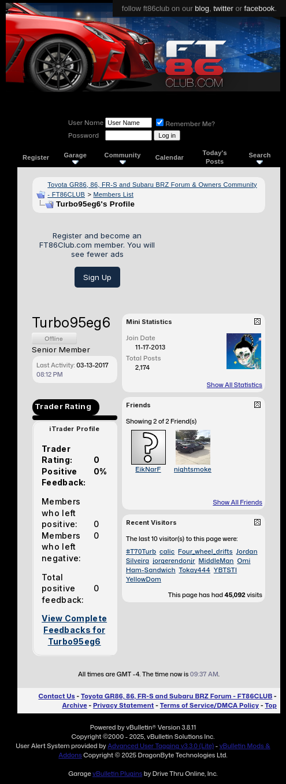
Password (83, 135)
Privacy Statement (123, 705)
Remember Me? (185, 123)
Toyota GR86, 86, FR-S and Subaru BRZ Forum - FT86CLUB (176, 696)
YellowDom (143, 579)
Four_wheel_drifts (205, 551)
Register (36, 157)
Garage (75, 158)
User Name (85, 122)
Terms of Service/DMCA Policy (209, 705)
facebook (259, 8)
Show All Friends (237, 502)
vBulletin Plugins (117, 773)
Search (259, 158)
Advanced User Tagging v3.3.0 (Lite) (160, 745)
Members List (113, 194)
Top (271, 705)
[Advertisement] (214, 259)
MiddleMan (216, 560)
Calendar (169, 157)
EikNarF (148, 469)
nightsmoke (192, 469)
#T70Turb (141, 551)
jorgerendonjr (174, 560)
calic (166, 551)
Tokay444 (194, 570)
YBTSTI (225, 570)
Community (122, 158)
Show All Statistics (234, 384)
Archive (74, 705)
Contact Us (56, 696)
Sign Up (97, 277)
